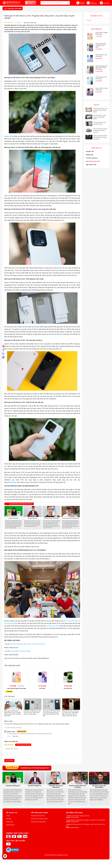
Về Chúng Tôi (11, 813)
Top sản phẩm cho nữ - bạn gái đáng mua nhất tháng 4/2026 (100, 110)
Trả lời (8, 736)
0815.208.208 (75, 817)
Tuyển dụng (9, 821)
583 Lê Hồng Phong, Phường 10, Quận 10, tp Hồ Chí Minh (88, 820)
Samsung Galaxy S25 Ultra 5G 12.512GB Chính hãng (101, 67)
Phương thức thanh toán (38, 815)
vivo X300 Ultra (68, 688)
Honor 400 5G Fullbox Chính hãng (16, 688)
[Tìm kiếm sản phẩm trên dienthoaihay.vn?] (55, 3)
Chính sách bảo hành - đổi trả (39, 818)
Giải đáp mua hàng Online (38, 821)
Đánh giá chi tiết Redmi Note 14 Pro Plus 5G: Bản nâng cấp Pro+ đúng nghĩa (32, 712)
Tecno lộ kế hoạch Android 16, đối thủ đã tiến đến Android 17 (100, 130)
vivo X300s (42, 688)
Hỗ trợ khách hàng (39, 813)
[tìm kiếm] (68, 2)
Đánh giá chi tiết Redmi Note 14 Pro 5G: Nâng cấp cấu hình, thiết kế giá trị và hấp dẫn (51, 713)
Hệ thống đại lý (10, 824)
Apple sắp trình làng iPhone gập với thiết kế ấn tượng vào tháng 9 (100, 137)
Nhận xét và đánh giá (11, 741)
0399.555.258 (75, 827)
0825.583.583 (75, 821)
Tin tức (8, 815)
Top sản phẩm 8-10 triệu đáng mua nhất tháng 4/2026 (99, 117)
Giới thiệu (9, 818)
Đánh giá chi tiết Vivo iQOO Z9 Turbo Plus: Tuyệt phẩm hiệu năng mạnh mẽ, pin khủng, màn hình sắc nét (70, 713)
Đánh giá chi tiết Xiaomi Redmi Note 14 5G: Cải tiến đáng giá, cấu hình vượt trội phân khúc (12, 713)
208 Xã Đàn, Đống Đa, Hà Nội (20, 651)
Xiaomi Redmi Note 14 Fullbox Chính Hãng (100, 45)
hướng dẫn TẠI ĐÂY (52, 626)
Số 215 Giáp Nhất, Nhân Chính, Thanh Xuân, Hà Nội (28, 644)
